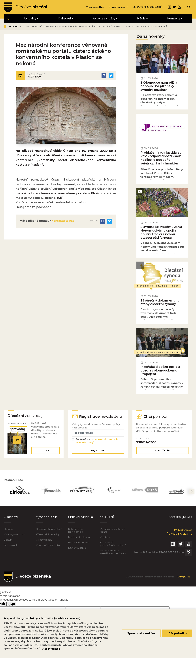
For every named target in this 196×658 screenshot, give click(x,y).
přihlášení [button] (117, 7)
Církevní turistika (81, 517)
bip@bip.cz (183, 530)
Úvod (22, 27)
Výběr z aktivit (46, 517)
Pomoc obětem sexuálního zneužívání (113, 552)
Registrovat (98, 450)
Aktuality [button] (30, 18)
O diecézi (11, 517)
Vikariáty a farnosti (14, 534)
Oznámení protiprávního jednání (113, 544)
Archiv (45, 450)
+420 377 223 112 (179, 534)
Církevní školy (44, 540)
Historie (8, 529)
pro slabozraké (147, 7)
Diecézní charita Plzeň (49, 529)
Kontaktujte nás (63, 221)
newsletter (95, 7)
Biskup (8, 540)
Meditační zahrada (79, 537)
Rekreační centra (78, 543)
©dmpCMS (183, 577)
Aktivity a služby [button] (104, 18)
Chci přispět (162, 450)
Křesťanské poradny (47, 534)
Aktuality (36, 27)
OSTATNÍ (107, 517)
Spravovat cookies (141, 633)
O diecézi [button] (64, 18)
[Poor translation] (11, 604)
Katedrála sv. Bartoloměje (75, 531)
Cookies (104, 537)
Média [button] (141, 18)
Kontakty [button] (173, 18)
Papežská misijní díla (48, 545)
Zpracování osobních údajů (112, 531)
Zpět (9, 27)
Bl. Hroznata (11, 545)
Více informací (51, 648)
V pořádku (177, 633)
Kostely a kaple (77, 548)
